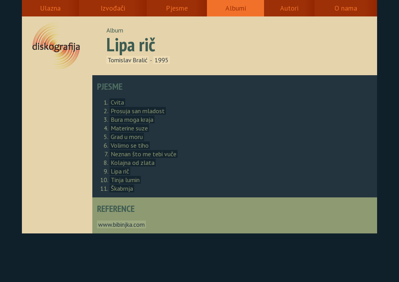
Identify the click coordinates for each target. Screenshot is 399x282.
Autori (289, 8)
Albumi (235, 8)
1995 (162, 60)
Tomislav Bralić (127, 60)
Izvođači (113, 8)
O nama (345, 8)
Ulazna (50, 8)
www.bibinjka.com (121, 224)
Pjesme (177, 8)
